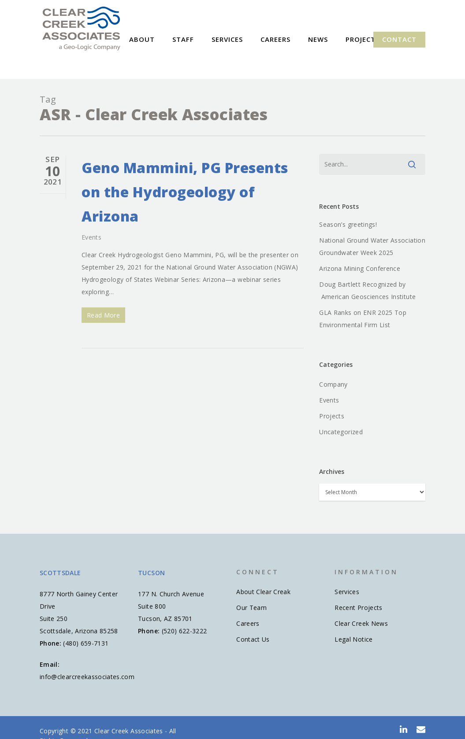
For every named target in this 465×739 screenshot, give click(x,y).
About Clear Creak (263, 592)
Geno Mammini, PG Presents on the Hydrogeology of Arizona (185, 191)
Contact (399, 39)
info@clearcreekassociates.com (87, 676)
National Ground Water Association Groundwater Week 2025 (372, 246)
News (335, 39)
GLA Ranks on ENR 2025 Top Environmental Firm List (362, 318)
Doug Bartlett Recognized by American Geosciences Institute (367, 290)
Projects (331, 416)
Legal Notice (353, 639)
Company (333, 384)
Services (244, 39)
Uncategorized (341, 432)
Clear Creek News (361, 623)
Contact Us (253, 639)
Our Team (251, 607)
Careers (292, 39)
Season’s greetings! (348, 224)
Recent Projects (358, 607)
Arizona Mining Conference (359, 268)
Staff (200, 39)
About (158, 39)
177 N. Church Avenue (171, 594)
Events (91, 237)
